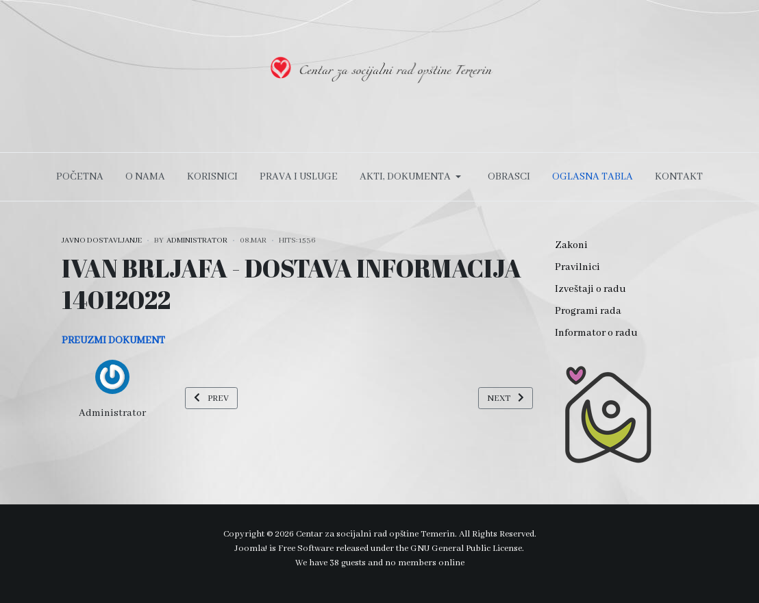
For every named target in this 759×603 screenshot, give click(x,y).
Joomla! (251, 548)
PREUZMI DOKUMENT (113, 340)
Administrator (112, 413)
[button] (413, 177)
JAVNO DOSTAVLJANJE (102, 240)
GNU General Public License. (467, 548)
